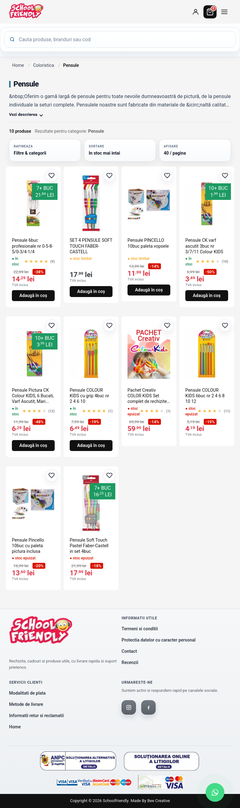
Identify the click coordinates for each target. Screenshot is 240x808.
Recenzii (130, 662)
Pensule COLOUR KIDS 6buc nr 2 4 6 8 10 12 (205, 396)
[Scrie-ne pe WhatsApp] (215, 792)
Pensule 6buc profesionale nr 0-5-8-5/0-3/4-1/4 (32, 246)
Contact (129, 651)
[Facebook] (148, 707)
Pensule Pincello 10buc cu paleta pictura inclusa (28, 546)
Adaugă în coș (33, 295)
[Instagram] (129, 707)
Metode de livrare (26, 704)
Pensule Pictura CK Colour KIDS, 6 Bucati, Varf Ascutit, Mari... (33, 396)
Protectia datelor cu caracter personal (159, 639)
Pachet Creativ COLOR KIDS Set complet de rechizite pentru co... (147, 396)
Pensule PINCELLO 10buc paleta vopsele (148, 243)
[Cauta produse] (125, 39)
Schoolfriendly (115, 800)
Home (18, 65)
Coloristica (43, 65)
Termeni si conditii (140, 628)
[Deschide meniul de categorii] (224, 11)
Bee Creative (158, 800)
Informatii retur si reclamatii (36, 715)
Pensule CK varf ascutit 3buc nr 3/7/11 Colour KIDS (204, 246)
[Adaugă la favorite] (52, 175)
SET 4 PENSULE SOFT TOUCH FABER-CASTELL (91, 246)
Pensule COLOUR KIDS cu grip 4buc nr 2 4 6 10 (89, 396)
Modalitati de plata (27, 693)
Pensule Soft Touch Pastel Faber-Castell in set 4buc (89, 546)
